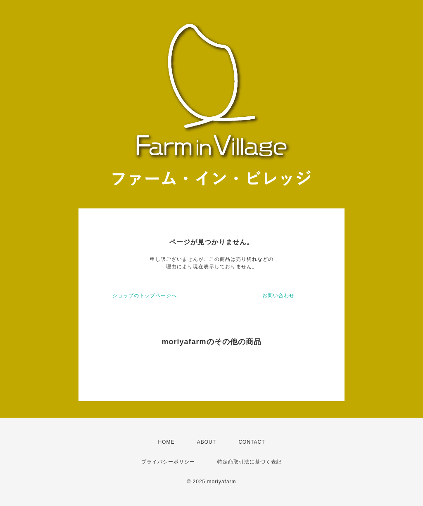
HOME (166, 442)
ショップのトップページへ (144, 295)
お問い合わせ (278, 295)
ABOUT (206, 442)
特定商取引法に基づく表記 (249, 462)
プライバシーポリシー (168, 462)
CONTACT (251, 442)
